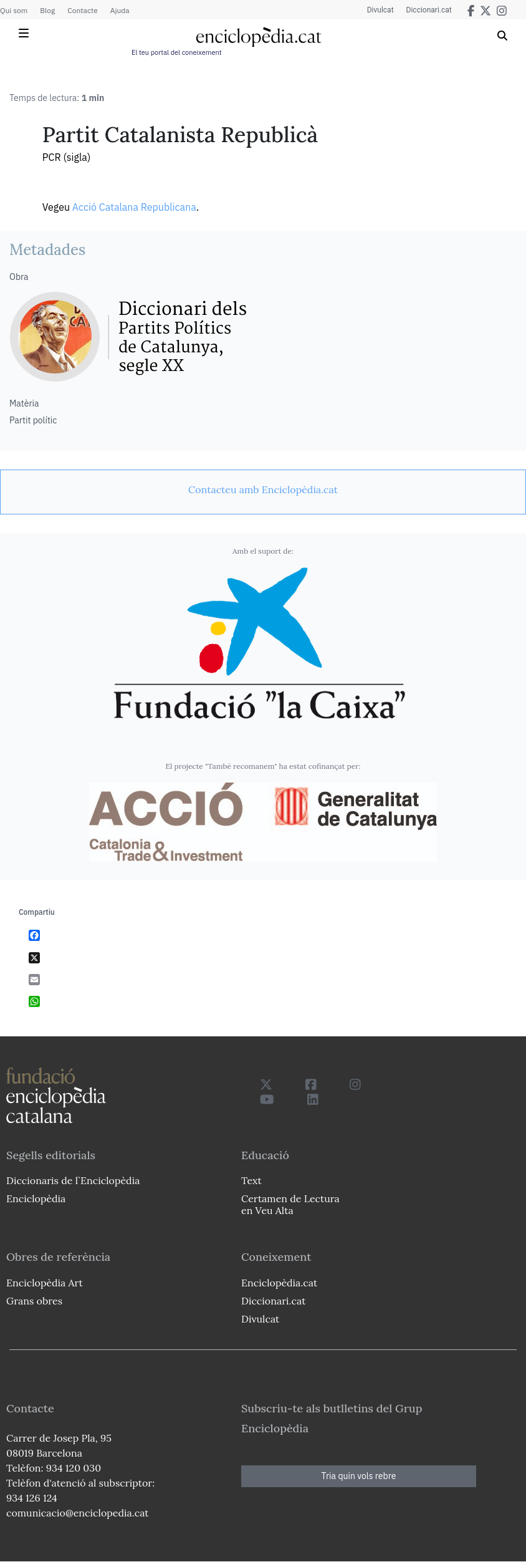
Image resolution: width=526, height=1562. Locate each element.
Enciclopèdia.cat (279, 1282)
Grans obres (34, 1300)
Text (251, 1180)
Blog (47, 10)
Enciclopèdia (35, 1198)
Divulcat (380, 10)
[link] (263, 489)
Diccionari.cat (429, 10)
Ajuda (120, 10)
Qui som (13, 10)
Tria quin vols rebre (359, 1476)
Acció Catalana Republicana (134, 207)
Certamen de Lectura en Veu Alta (290, 1204)
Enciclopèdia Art (44, 1282)
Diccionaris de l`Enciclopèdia (73, 1180)
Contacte (82, 10)
